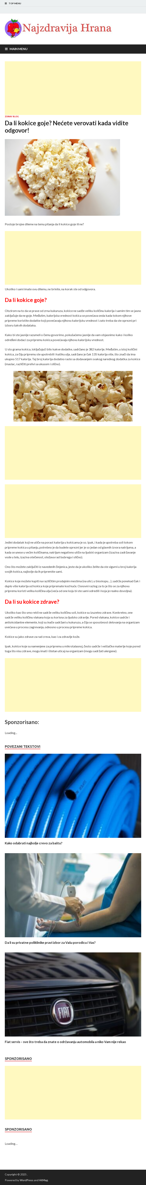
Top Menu (15, 3)
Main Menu (18, 49)
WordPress (26, 1180)
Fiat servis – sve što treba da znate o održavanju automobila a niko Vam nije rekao (65, 1042)
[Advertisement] (73, 88)
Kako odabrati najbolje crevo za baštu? (33, 843)
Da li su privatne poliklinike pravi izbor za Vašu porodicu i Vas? (50, 943)
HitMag (43, 1180)
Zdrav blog (12, 116)
